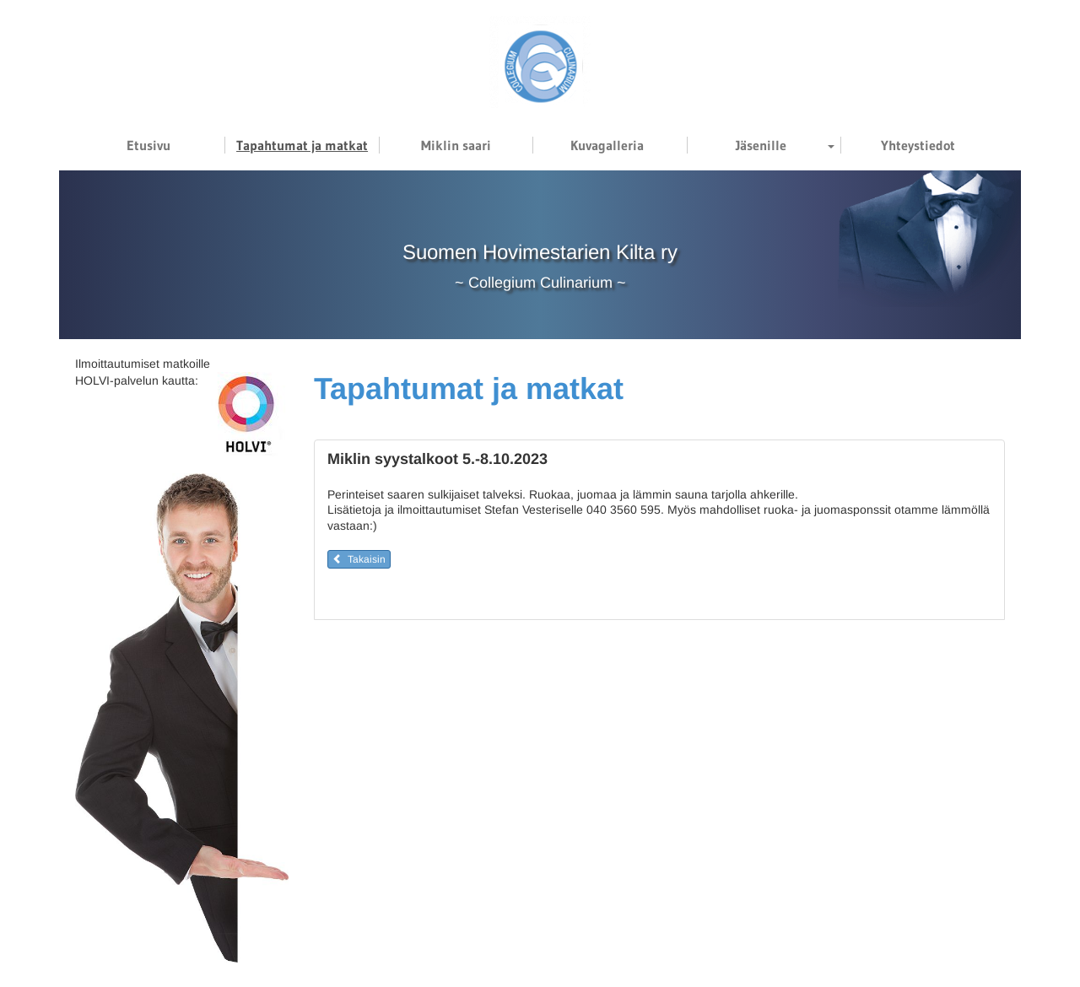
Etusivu (148, 145)
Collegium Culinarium (540, 282)
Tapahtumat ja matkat (302, 145)
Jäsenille (761, 145)
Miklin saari (456, 145)
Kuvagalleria (607, 145)
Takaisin (359, 559)
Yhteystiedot (918, 145)
